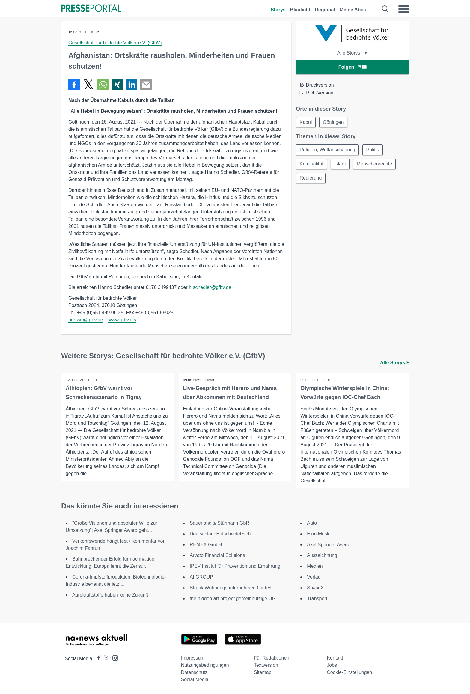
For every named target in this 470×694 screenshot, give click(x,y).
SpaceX (315, 587)
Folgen (352, 67)
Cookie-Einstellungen (349, 672)
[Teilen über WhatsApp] (103, 84)
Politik (373, 150)
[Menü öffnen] (403, 9)
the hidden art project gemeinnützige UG (233, 598)
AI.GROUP (201, 576)
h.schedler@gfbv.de (210, 287)
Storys (278, 9)
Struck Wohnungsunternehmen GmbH (230, 587)
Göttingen (333, 122)
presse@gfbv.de (85, 319)
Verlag (313, 576)
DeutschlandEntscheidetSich (220, 533)
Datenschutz (194, 672)
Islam (340, 164)
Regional (325, 9)
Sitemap (263, 672)
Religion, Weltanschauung (327, 150)
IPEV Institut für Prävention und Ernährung (235, 566)
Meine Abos (353, 9)
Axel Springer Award (328, 544)
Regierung (311, 178)
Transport (317, 598)
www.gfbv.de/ (122, 319)
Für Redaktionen (271, 657)
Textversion (266, 665)
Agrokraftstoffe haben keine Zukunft (110, 594)
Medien (315, 566)
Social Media (195, 679)
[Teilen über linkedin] (131, 84)
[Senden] (146, 84)
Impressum (193, 657)
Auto (312, 523)
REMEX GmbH (206, 544)
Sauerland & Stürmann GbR (219, 523)
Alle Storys (352, 52)
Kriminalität (311, 164)
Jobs (332, 665)
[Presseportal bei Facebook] (97, 658)
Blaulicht (300, 9)
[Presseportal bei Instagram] (113, 657)
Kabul (306, 122)
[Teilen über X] (88, 84)
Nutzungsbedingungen (205, 665)
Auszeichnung (322, 555)
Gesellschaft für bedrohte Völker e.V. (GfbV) (115, 42)
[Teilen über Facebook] (74, 84)
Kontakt (335, 657)
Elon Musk (318, 533)
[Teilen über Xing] (117, 84)
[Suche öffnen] (385, 9)
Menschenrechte (375, 164)
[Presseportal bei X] (104, 658)
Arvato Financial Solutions (217, 555)
